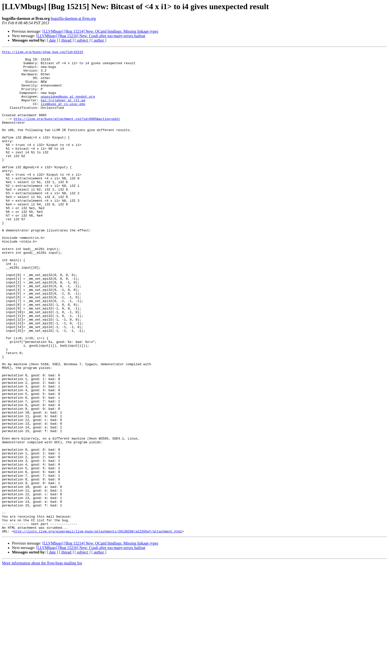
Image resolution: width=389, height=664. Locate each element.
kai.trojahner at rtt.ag (63, 110)
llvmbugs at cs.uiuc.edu (63, 115)
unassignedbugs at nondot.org (68, 106)
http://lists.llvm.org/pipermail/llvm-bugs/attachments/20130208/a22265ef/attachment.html (98, 628)
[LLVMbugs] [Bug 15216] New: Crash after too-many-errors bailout (90, 36)
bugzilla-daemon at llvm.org (73, 18)
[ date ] (52, 40)
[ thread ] (66, 40)
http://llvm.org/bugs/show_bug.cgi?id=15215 (42, 52)
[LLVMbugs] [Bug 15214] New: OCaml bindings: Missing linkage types (100, 31)
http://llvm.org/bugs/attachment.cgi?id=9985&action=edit (67, 133)
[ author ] (99, 40)
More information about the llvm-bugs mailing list (42, 660)
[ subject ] (83, 40)
